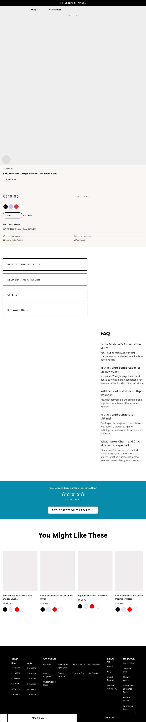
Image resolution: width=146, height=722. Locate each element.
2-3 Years (15, 667)
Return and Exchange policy (128, 688)
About (110, 666)
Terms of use (127, 670)
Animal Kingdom (47, 675)
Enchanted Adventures (63, 666)
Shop (35, 9)
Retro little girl (79, 664)
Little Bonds (92, 673)
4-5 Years (15, 678)
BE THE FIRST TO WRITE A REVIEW (71, 510)
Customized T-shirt (50, 683)
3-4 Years (15, 673)
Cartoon (47, 664)
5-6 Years (15, 683)
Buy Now (111, 717)
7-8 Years (15, 694)
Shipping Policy (127, 679)
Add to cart (42, 717)
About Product (111, 678)
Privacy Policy (126, 699)
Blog (109, 671)
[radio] (5, 206)
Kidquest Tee (78, 673)
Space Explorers (62, 675)
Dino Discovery (94, 664)
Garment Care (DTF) (112, 687)
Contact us (128, 663)
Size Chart (28, 215)
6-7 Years (15, 689)
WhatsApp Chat (128, 707)
